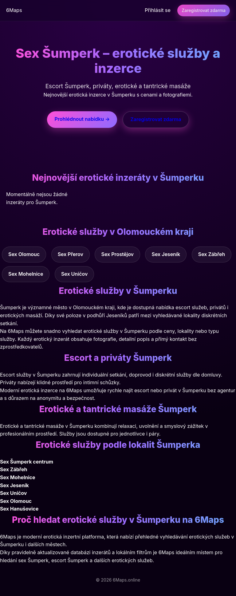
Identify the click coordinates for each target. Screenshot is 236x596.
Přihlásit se (158, 10)
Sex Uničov (74, 274)
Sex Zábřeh (211, 254)
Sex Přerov (70, 254)
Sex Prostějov (117, 254)
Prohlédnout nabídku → (82, 119)
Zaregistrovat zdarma (204, 10)
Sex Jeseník (165, 254)
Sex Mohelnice (25, 274)
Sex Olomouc (24, 254)
